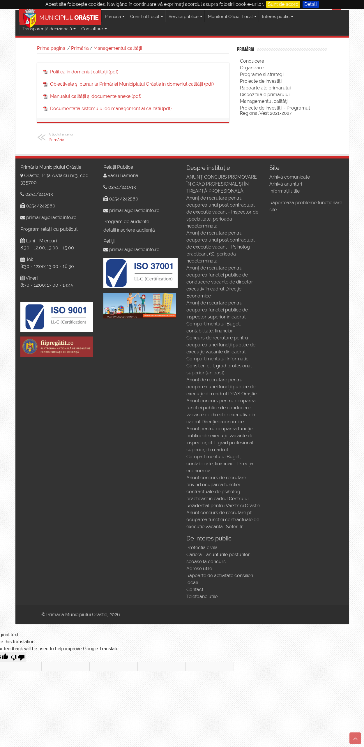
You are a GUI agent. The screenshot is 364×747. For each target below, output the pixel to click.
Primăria (80, 48)
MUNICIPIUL (60, 16)
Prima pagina (51, 48)
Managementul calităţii (117, 48)
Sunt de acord (283, 4)
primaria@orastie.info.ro (51, 217)
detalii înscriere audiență (129, 230)
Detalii (310, 4)
